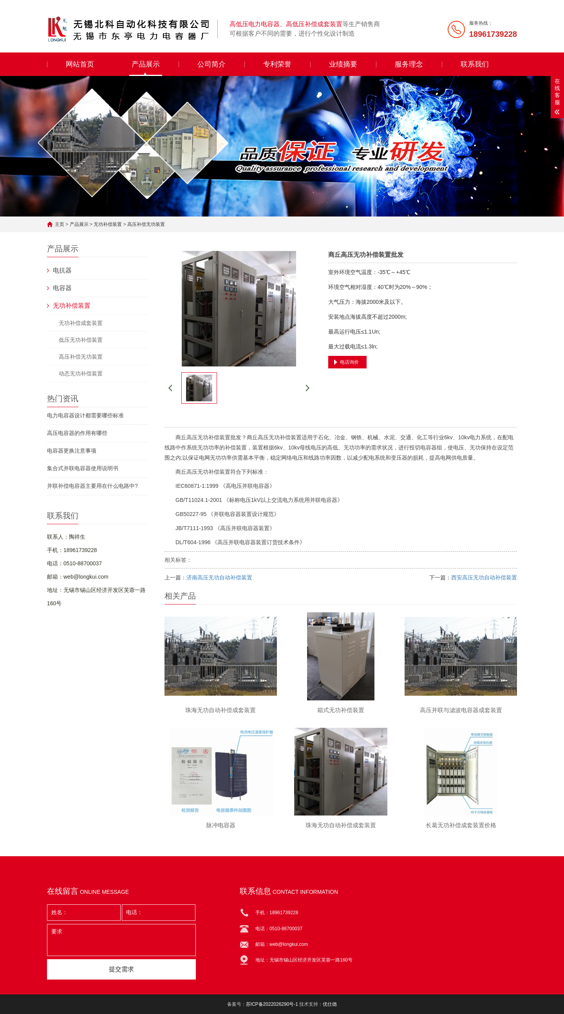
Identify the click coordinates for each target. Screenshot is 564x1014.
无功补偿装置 (108, 224)
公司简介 (211, 64)
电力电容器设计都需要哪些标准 (85, 415)
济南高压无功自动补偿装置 (219, 577)
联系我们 (475, 64)
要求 (121, 940)
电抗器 (62, 270)
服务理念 (409, 64)
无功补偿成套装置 (81, 323)
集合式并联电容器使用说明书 (82, 468)
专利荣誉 (277, 64)
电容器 (62, 288)
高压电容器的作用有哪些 (77, 433)
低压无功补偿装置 (81, 340)
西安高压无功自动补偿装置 (484, 577)
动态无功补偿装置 (81, 373)
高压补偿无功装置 (146, 224)
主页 (59, 224)
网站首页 (80, 64)
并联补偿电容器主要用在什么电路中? (92, 486)
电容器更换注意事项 (71, 450)
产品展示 (146, 64)
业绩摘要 (343, 64)
